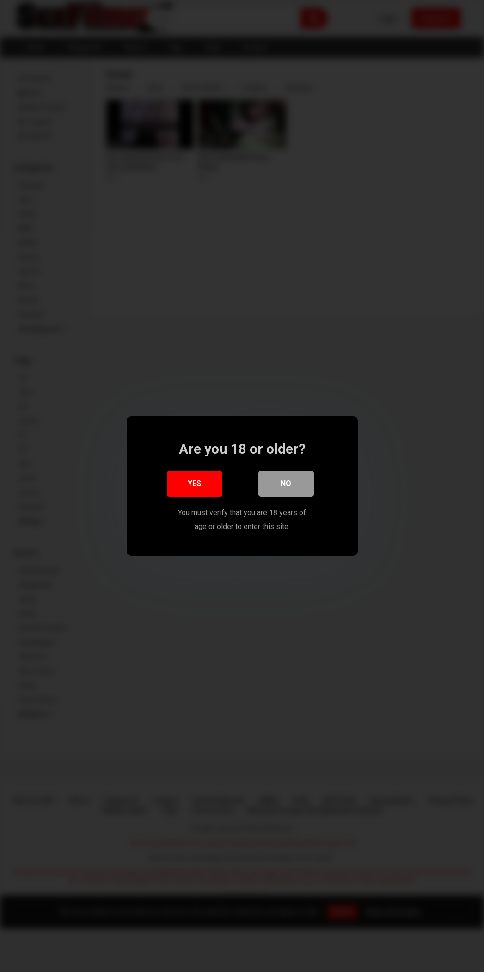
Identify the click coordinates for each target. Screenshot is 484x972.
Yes (194, 483)
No (286, 483)
